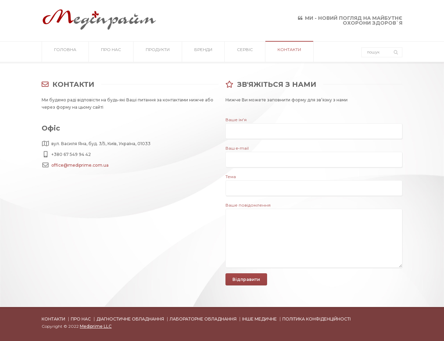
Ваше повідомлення (313, 208)
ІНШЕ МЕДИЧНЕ (259, 319)
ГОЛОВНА (65, 52)
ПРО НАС (111, 52)
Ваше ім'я (313, 125)
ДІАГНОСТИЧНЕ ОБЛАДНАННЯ (130, 319)
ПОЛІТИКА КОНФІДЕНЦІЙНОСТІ (316, 319)
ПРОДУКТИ (158, 52)
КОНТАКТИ (289, 52)
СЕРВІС (245, 52)
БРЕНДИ (203, 52)
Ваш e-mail (313, 153)
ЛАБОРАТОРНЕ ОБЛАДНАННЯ (203, 319)
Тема (313, 182)
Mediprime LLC (96, 326)
